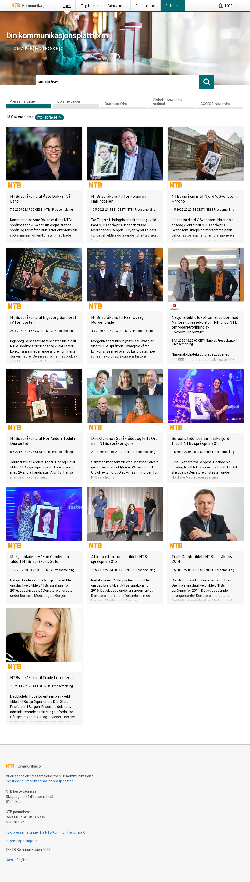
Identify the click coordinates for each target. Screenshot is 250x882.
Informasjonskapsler (22, 841)
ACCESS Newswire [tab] (215, 104)
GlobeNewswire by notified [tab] (167, 102)
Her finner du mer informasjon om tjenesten (39, 781)
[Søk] (118, 82)
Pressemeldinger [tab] (23, 101)
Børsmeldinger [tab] (68, 101)
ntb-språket (49, 117)
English (22, 860)
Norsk (10, 860)
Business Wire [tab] (116, 104)
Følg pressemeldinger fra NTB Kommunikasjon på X (45, 832)
